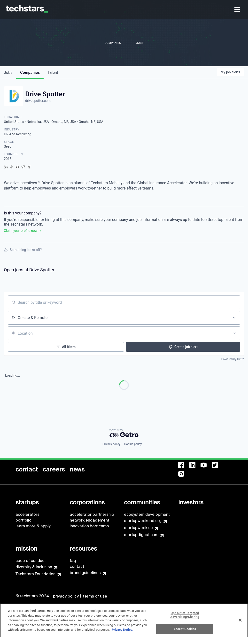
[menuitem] (237, 10)
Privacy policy (111, 444)
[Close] (240, 622)
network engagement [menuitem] (89, 520)
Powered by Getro (232, 359)
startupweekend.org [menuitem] (143, 520)
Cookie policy (133, 444)
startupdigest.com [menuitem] (141, 534)
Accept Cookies (184, 631)
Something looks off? (23, 250)
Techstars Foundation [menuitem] (35, 573)
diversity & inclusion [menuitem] (34, 566)
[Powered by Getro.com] (124, 433)
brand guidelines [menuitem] (85, 572)
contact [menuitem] (77, 566)
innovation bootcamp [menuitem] (89, 526)
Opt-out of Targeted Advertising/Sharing (184, 617)
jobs (8, 72)
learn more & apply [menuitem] (33, 526)
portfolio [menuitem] (23, 520)
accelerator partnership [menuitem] (92, 514)
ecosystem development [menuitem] (147, 514)
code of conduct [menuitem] (31, 560)
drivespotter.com (38, 101)
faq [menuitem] (73, 560)
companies (30, 72)
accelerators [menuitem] (27, 514)
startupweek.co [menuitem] (138, 527)
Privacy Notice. (122, 631)
